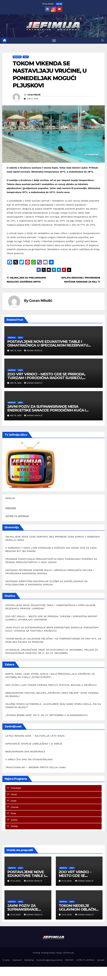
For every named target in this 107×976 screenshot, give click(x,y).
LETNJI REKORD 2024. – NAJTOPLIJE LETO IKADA (35, 735)
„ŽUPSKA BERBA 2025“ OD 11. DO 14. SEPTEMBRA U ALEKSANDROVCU (46, 715)
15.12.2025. (16, 881)
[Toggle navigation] (54, 40)
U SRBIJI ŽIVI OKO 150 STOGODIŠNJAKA (29, 759)
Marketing (29, 960)
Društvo (17, 57)
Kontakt (100, 960)
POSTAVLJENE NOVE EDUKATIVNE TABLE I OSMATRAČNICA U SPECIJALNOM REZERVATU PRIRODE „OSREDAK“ (47, 345)
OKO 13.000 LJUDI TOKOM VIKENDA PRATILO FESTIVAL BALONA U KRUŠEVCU (51, 685)
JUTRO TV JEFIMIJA (17, 515)
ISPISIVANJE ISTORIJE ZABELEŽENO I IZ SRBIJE (33, 743)
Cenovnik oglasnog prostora (49, 960)
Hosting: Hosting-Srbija (44, 953)
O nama (6, 960)
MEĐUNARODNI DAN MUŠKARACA (25, 751)
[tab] (53, 788)
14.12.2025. (67, 915)
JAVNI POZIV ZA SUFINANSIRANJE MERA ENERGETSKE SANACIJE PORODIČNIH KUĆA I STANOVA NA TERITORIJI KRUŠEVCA (46, 410)
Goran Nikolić (34, 94)
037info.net (68, 953)
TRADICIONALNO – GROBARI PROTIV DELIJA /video (35, 767)
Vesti (26, 57)
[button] (102, 40)
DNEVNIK (10, 508)
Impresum (17, 960)
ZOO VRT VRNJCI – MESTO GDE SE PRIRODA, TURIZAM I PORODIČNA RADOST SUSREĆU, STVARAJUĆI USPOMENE (46, 378)
